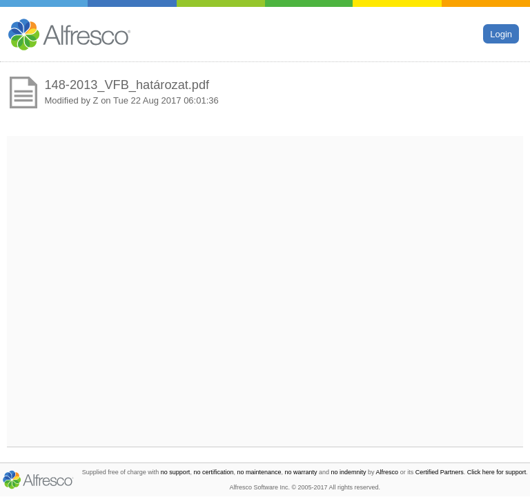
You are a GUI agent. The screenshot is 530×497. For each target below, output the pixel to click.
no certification (213, 472)
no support (175, 472)
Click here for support (497, 472)
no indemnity (348, 472)
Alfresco (387, 472)
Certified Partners (439, 472)
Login (501, 33)
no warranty (301, 472)
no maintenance (259, 472)
